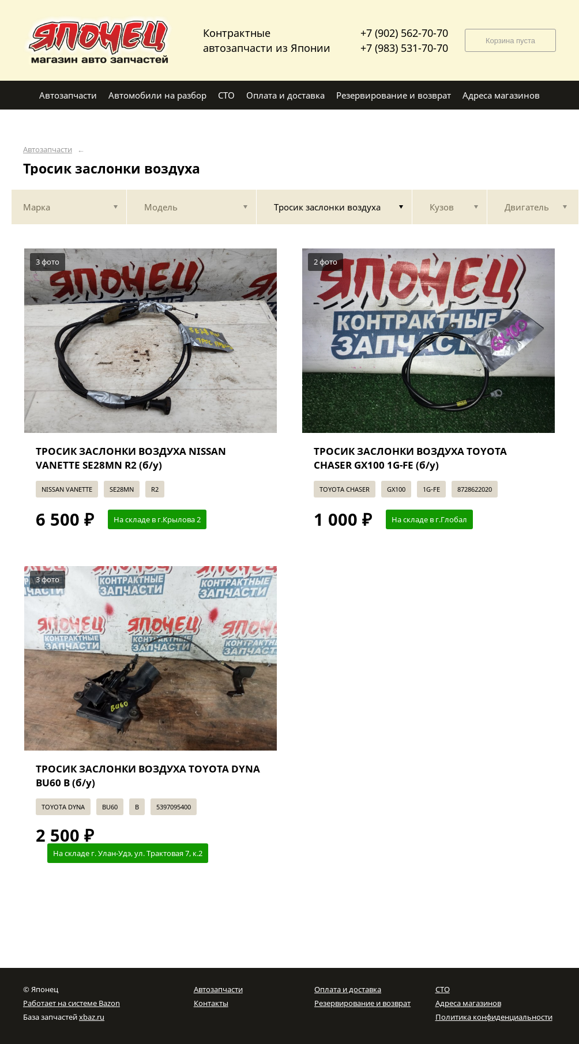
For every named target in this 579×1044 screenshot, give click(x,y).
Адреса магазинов (468, 1003)
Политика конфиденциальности (493, 1017)
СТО (442, 989)
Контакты (211, 1003)
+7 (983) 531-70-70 (404, 48)
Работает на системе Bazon (71, 1003)
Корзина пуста (510, 40)
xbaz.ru (91, 1017)
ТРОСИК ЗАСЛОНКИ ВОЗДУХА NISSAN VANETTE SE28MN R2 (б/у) (131, 458)
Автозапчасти (47, 149)
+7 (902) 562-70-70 (404, 33)
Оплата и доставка (347, 989)
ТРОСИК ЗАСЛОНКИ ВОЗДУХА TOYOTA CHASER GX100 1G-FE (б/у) (410, 458)
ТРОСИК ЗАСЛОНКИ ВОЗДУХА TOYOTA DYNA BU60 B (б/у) (148, 775)
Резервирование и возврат (362, 1003)
